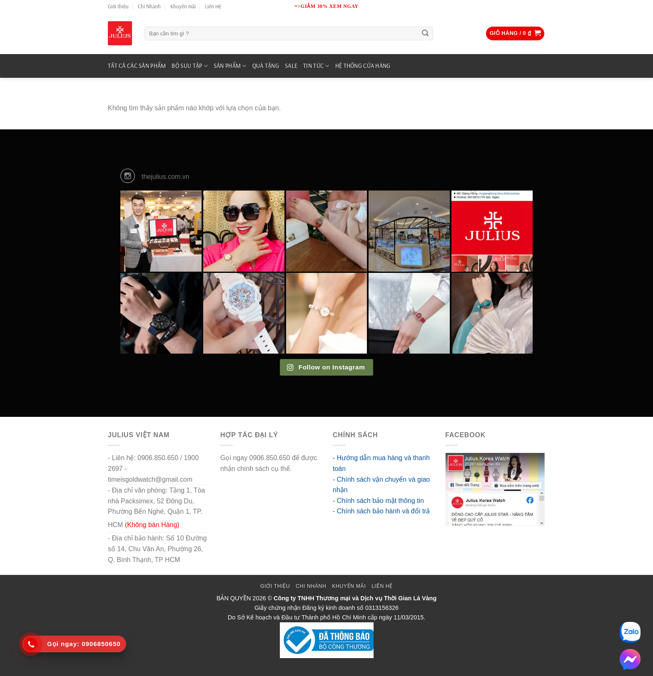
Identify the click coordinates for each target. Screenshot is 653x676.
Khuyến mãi (183, 6)
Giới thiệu (118, 6)
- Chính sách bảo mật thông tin (378, 500)
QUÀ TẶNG (265, 65)
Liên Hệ (213, 6)
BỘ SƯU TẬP (189, 66)
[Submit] (425, 34)
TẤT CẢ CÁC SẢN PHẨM (137, 65)
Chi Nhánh (149, 6)
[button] (515, 33)
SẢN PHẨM (230, 66)
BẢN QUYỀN (234, 598)
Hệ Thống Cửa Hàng (363, 65)
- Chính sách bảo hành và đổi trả (381, 511)
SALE (291, 65)
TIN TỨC (316, 66)
